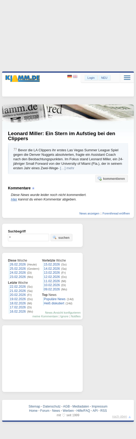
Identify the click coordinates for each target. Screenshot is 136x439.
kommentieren (111, 178)
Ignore (64, 316)
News (56, 411)
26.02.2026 (18, 264)
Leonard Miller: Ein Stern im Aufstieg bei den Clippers (61, 136)
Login (91, 77)
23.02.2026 (18, 277)
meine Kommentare (45, 316)
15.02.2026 (52, 264)
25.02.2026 (18, 269)
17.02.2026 (18, 307)
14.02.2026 (52, 269)
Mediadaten (80, 406)
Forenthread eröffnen (116, 213)
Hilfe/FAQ (83, 411)
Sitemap (34, 406)
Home (33, 411)
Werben (68, 411)
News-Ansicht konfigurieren (63, 312)
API (95, 411)
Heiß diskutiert (54, 303)
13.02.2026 (52, 273)
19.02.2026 (18, 299)
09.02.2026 (52, 289)
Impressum (99, 406)
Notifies (76, 316)
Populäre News (54, 299)
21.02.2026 (18, 291)
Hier (14, 199)
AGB (66, 406)
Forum (45, 411)
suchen (60, 237)
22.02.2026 (18, 287)
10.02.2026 (52, 285)
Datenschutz (52, 406)
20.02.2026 (18, 295)
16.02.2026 (18, 311)
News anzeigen (89, 213)
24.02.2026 (18, 273)
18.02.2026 (18, 303)
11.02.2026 (52, 281)
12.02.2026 (52, 277)
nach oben (119, 416)
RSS (103, 411)
